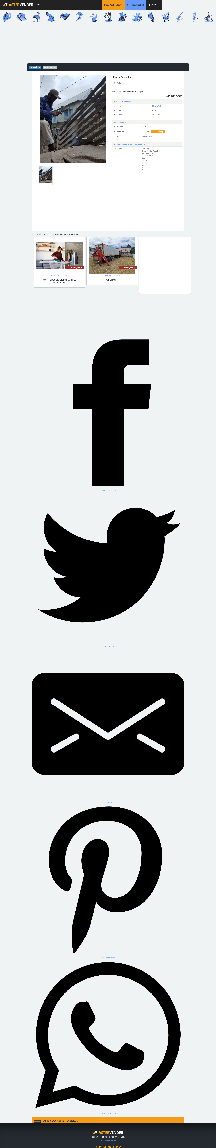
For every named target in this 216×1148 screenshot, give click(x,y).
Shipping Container (112, 276)
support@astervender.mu (108, 1139)
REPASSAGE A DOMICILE (59, 276)
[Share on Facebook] (108, 414)
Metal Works (157, 106)
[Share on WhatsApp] (108, 1037)
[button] (45, 119)
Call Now (158, 131)
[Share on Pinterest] (108, 881)
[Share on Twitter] (108, 570)
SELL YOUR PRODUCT (140, 5)
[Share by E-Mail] (108, 725)
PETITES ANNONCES (162, 5)
